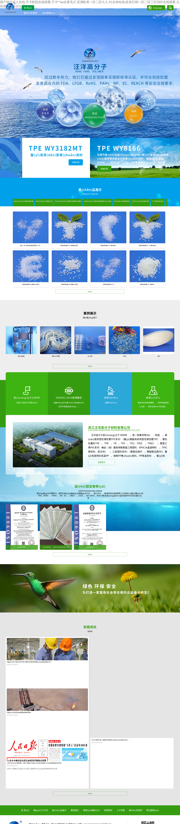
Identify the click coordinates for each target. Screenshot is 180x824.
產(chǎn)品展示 (64, 8)
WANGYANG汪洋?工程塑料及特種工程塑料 (96, 203)
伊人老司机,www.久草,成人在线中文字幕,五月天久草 (140, 823)
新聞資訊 (117, 8)
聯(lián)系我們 (30, 13)
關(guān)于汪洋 (44, 8)
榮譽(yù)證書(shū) (99, 8)
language (157, 8)
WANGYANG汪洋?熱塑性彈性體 (28, 203)
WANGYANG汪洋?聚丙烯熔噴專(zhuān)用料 (140, 203)
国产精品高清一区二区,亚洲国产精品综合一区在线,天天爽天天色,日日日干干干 (31, 818)
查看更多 (90, 299)
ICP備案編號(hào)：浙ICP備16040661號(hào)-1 (101, 807)
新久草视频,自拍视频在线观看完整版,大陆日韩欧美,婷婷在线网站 (75, 820)
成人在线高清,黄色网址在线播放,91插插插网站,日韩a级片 (154, 818)
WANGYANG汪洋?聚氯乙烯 (59, 203)
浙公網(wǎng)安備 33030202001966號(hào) (140, 807)
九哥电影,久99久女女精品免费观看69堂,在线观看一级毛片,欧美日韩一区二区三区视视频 (137, 820)
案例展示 (81, 8)
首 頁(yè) (28, 8)
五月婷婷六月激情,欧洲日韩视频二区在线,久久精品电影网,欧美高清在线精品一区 (85, 823)
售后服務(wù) (49, 13)
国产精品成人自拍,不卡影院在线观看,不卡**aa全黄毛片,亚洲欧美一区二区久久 (31, 816)
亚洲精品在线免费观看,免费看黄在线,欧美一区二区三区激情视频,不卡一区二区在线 (97, 818)
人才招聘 (131, 8)
